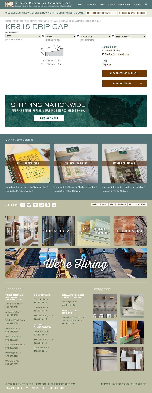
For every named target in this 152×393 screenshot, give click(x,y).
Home (8, 21)
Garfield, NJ (40, 299)
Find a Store (124, 4)
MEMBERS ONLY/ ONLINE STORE (132, 13)
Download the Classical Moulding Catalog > (75, 187)
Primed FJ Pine (112, 50)
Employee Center (39, 387)
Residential (31, 21)
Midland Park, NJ (14, 320)
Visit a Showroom (118, 204)
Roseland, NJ (12, 336)
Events (111, 4)
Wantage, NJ (12, 353)
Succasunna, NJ (14, 344)
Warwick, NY (12, 361)
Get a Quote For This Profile (124, 73)
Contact (137, 4)
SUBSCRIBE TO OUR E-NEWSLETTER (101, 13)
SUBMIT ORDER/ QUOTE (70, 13)
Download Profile (122, 83)
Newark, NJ (11, 328)
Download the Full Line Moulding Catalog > (26, 187)
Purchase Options (137, 204)
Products (91, 4)
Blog (102, 4)
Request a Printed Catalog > (19, 191)
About (81, 4)
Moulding (44, 21)
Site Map (25, 387)
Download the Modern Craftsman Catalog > (123, 187)
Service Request (57, 387)
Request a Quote (99, 204)
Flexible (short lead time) (117, 54)
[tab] (81, 4)
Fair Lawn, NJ (12, 304)
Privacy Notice (12, 387)
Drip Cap (106, 64)
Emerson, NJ (12, 312)
